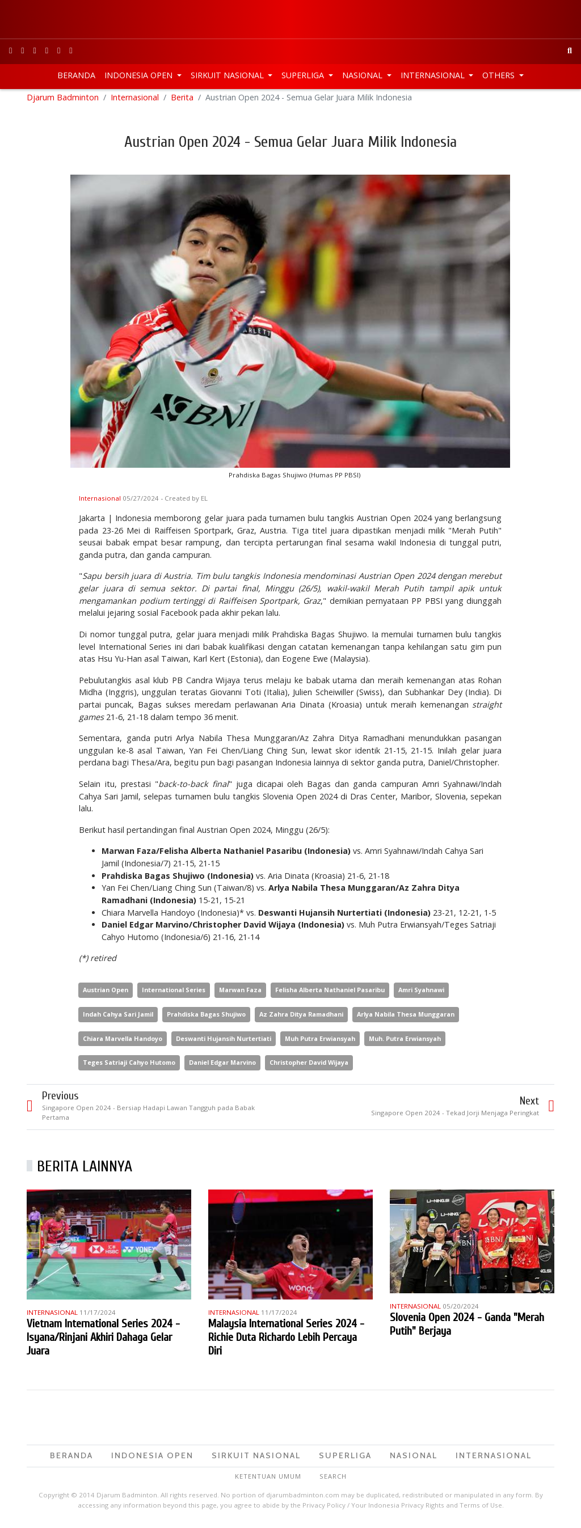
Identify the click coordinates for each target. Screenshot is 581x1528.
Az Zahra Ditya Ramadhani (301, 1018)
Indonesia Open (139, 75)
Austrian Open (105, 994)
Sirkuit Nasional (228, 75)
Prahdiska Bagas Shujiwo (206, 1018)
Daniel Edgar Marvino (222, 1067)
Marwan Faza (240, 994)
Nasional (363, 75)
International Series (173, 994)
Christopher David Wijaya (309, 1067)
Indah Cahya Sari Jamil (118, 1018)
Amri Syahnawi (421, 994)
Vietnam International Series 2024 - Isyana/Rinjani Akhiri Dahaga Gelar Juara (103, 1342)
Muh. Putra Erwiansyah (405, 1043)
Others (499, 75)
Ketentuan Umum (268, 1480)
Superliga (303, 75)
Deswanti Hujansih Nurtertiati (223, 1043)
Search (333, 1480)
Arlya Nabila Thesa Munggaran (405, 1018)
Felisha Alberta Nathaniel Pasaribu (330, 994)
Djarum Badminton (63, 101)
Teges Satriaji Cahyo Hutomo (129, 1067)
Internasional (434, 75)
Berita (182, 101)
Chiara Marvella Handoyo (122, 1043)
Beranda (76, 75)
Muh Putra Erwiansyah (320, 1043)
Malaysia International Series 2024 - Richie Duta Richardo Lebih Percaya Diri (286, 1342)
